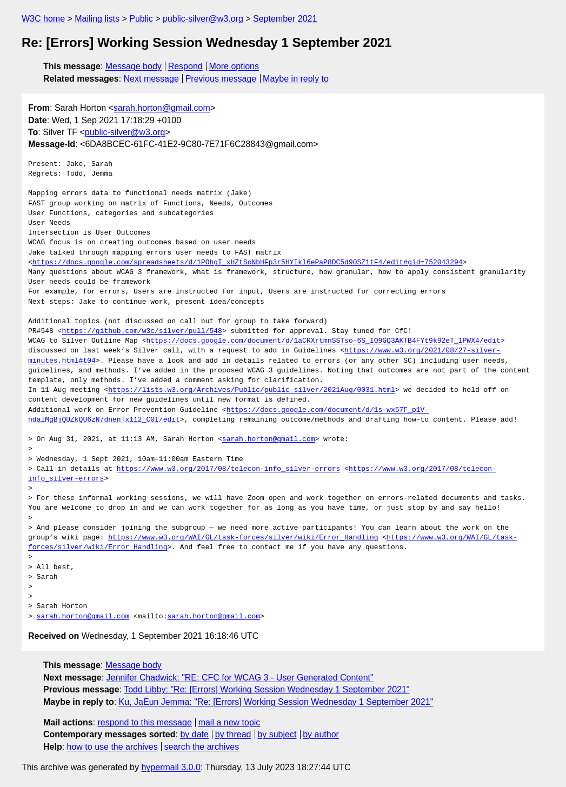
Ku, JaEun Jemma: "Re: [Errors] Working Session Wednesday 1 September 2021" (276, 701)
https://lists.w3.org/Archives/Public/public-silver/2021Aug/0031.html (251, 390)
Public (141, 18)
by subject (276, 734)
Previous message (221, 78)
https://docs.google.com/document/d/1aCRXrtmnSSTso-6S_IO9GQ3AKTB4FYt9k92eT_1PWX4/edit (323, 341)
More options (234, 66)
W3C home (43, 18)
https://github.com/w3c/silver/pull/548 (142, 331)
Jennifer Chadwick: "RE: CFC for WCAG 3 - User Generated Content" (240, 677)
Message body (133, 66)
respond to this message (144, 722)
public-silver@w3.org (203, 18)
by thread (233, 734)
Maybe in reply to (296, 78)
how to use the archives (112, 746)
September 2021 (285, 18)
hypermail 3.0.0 (170, 767)
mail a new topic (229, 722)
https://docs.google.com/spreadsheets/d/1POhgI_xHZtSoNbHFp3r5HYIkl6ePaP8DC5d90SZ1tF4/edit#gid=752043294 (247, 263)
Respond (185, 66)
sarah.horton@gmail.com (162, 107)
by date (194, 734)
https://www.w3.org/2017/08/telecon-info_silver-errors (228, 469)
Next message (151, 78)
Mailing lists (97, 18)
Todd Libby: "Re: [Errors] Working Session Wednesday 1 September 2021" (266, 689)
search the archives (201, 746)
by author (321, 734)
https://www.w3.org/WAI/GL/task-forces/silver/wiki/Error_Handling (243, 538)
